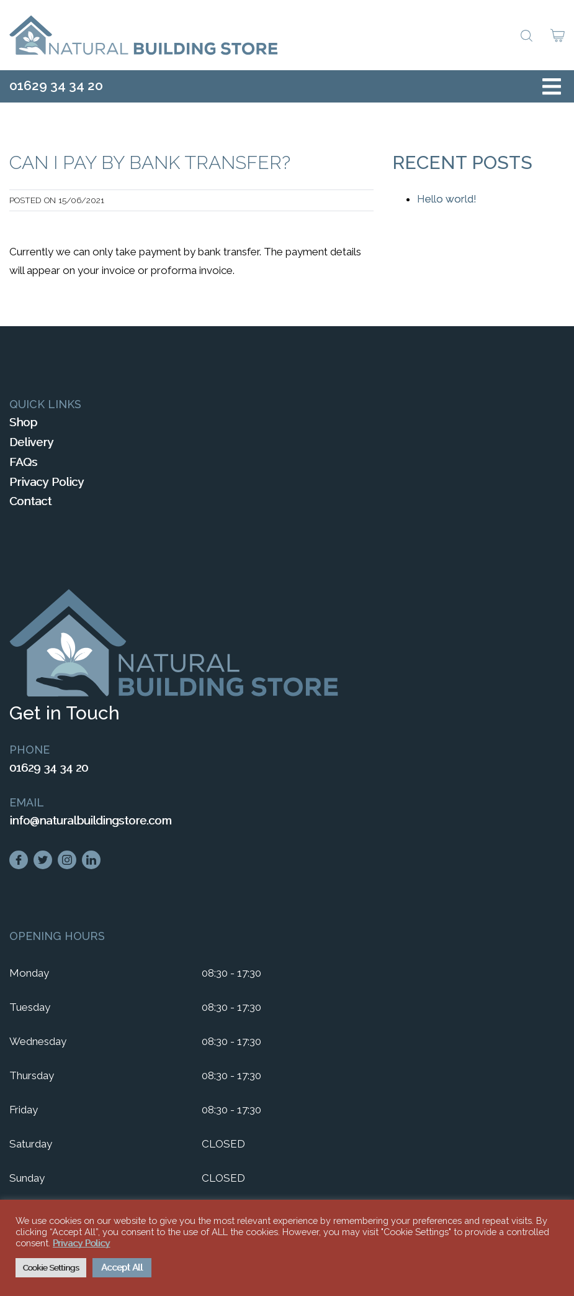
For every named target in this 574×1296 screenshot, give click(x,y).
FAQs (23, 461)
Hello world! (447, 199)
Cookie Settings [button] (51, 1267)
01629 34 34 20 (56, 85)
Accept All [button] (122, 1267)
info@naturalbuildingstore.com (90, 820)
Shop (23, 422)
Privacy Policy (46, 481)
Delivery (31, 442)
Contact (30, 501)
